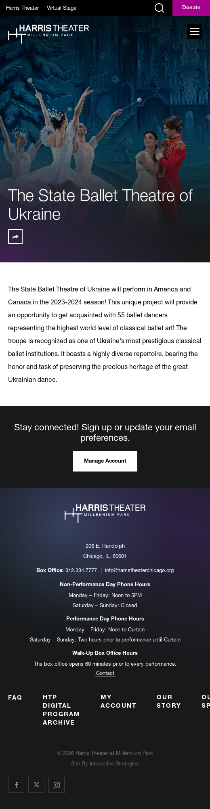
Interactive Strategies (114, 763)
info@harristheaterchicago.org (139, 570)
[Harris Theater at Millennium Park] (48, 34)
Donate (191, 8)
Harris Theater (22, 7)
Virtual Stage (61, 7)
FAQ (15, 698)
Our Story (169, 702)
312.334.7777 (81, 570)
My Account (118, 702)
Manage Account (105, 461)
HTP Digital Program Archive (61, 710)
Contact (105, 673)
